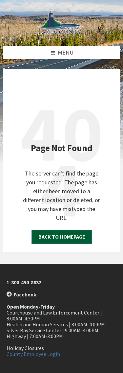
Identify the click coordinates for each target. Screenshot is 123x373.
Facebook (21, 294)
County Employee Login (33, 354)
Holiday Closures (25, 348)
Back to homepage (61, 237)
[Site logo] (61, 32)
